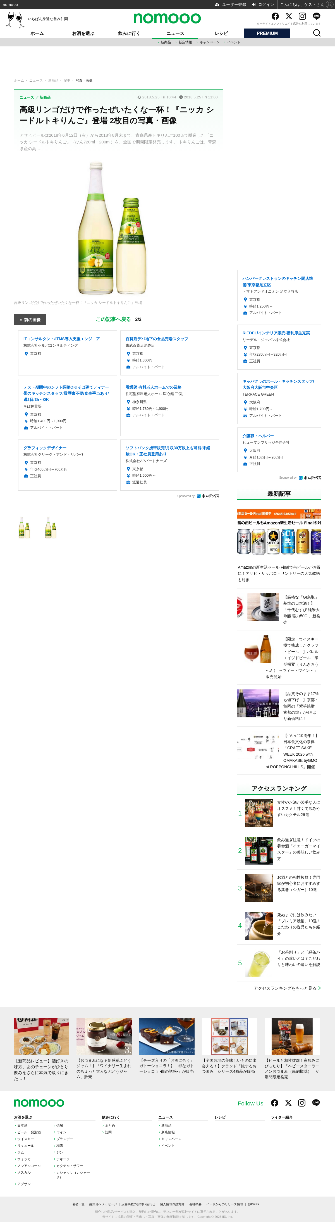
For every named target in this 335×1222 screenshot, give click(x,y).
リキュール (25, 1146)
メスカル (24, 1172)
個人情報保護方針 (172, 1204)
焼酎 (59, 1126)
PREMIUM (267, 33)
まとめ (110, 1126)
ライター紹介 (282, 1117)
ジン (59, 1152)
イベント (234, 42)
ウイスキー (25, 1139)
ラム (20, 1152)
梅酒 (59, 1146)
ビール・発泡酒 (29, 1132)
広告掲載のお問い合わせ (138, 1204)
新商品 (166, 42)
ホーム (37, 33)
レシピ (221, 33)
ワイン (61, 1132)
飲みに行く (129, 33)
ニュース (175, 33)
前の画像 (32, 319)
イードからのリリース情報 (224, 1204)
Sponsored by (186, 496)
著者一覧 (78, 1204)
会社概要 (195, 1204)
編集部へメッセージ (103, 1204)
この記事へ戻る (119, 319)
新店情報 (185, 42)
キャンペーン (210, 42)
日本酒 (22, 1126)
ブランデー (64, 1139)
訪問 (108, 1132)
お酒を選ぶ (83, 33)
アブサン (24, 1184)
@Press (253, 1204)
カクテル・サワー (69, 1166)
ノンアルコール (29, 1166)
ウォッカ (24, 1159)
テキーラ (63, 1159)
